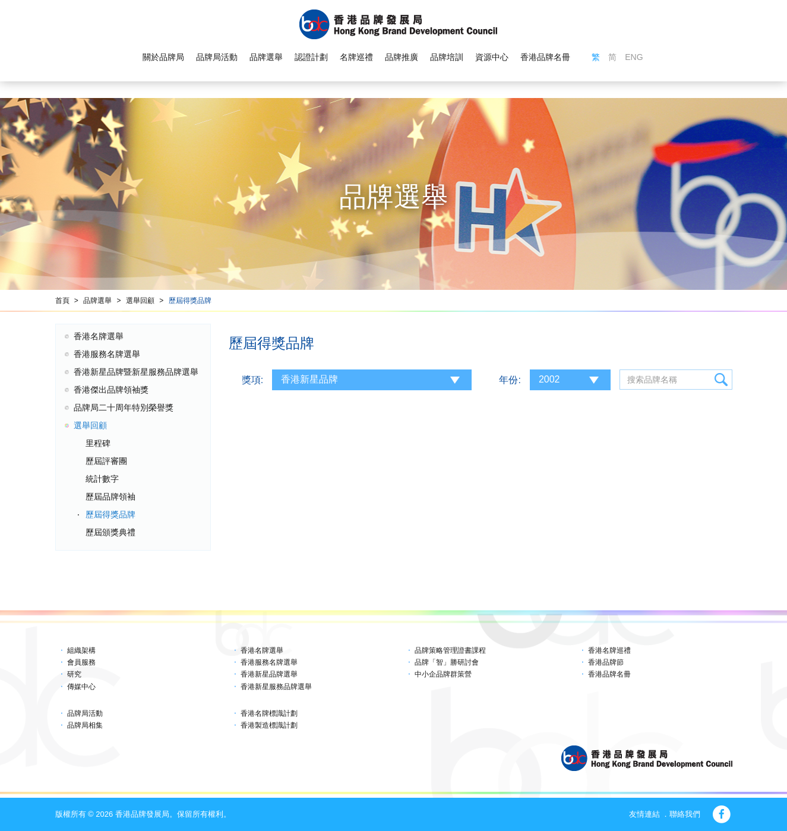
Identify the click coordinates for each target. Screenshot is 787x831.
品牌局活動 (217, 57)
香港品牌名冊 (545, 57)
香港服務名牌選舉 (107, 354)
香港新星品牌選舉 (269, 674)
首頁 (62, 300)
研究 (74, 674)
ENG (634, 57)
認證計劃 (311, 57)
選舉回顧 (140, 300)
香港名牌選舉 (99, 336)
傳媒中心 (81, 687)
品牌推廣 (401, 57)
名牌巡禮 (356, 57)
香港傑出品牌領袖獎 (111, 389)
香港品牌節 (606, 662)
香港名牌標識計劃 (269, 713)
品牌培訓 (446, 57)
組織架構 (81, 650)
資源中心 (491, 57)
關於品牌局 (163, 57)
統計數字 (102, 479)
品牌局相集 (85, 725)
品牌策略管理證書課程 (450, 650)
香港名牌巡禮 (609, 650)
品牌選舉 (266, 57)
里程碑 (98, 443)
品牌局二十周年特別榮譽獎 (123, 407)
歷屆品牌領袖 (110, 496)
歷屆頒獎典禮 (110, 532)
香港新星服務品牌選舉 (276, 687)
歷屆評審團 (106, 461)
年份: (509, 380)
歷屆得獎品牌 (190, 300)
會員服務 (81, 662)
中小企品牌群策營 (443, 674)
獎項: (252, 380)
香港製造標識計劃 (269, 725)
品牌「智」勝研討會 (447, 662)
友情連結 (644, 814)
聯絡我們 (684, 814)
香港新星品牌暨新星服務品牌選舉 (136, 372)
